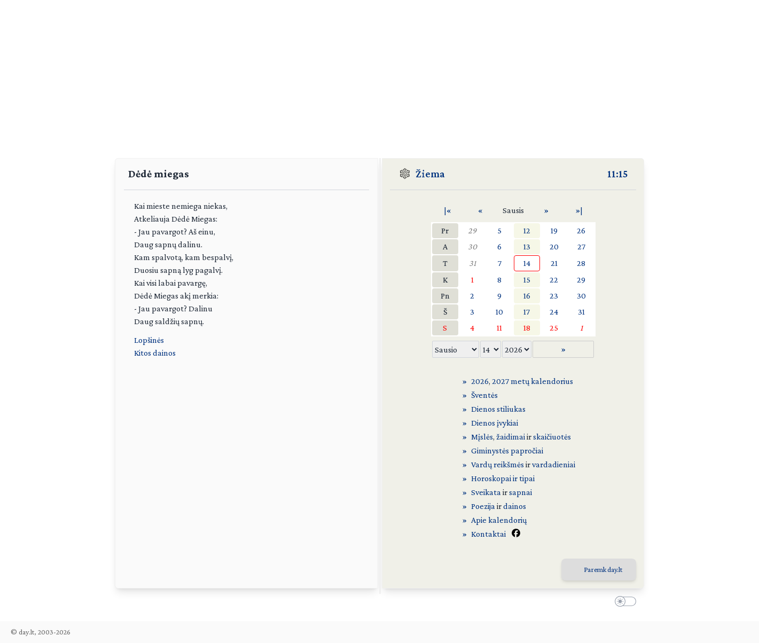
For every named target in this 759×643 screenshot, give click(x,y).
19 (554, 230)
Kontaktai (488, 533)
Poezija (483, 506)
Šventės (484, 394)
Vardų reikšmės (497, 464)
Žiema (430, 173)
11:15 (617, 173)
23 (554, 295)
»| (579, 210)
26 (581, 230)
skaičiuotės (552, 436)
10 (499, 311)
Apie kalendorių (499, 519)
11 (499, 327)
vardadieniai (553, 464)
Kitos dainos (155, 352)
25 (554, 327)
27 (581, 246)
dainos (514, 506)
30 (472, 246)
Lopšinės (149, 339)
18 (526, 327)
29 (472, 230)
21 (554, 263)
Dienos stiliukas (498, 408)
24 (554, 311)
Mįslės (482, 436)
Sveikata (486, 492)
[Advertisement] (379, 75)
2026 (480, 381)
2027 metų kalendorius (532, 381)
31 (472, 263)
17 (526, 311)
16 (526, 295)
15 (526, 279)
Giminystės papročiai (507, 450)
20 (554, 246)
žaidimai (510, 436)
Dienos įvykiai (494, 422)
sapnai (520, 492)
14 (526, 263)
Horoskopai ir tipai (503, 478)
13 (526, 246)
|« (447, 210)
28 (581, 263)
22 (554, 279)
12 (526, 230)
